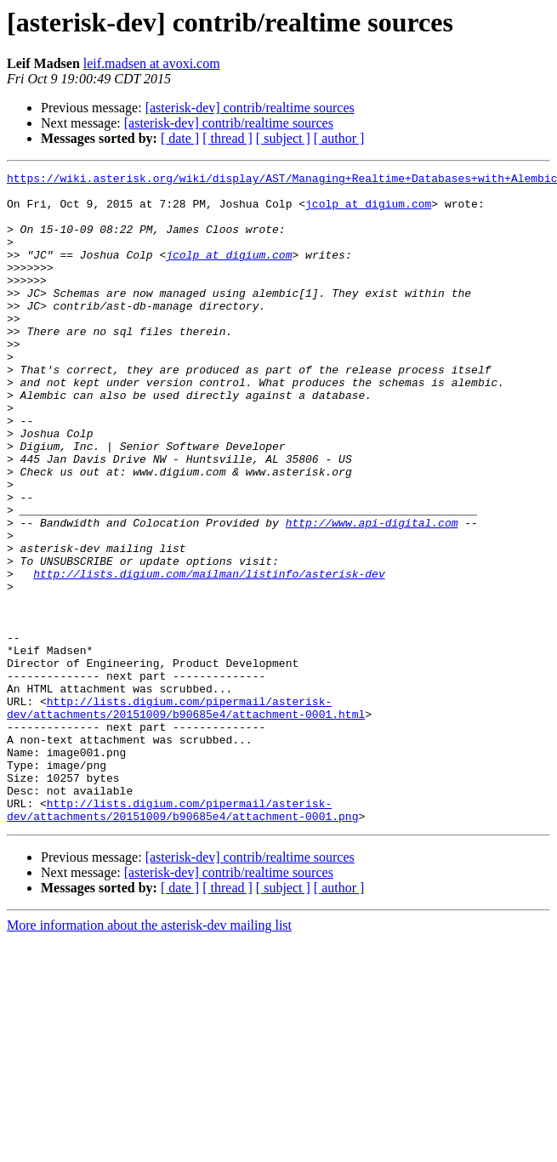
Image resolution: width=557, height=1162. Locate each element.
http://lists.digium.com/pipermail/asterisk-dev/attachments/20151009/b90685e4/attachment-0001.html (186, 815)
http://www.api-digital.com (372, 593)
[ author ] (339, 138)
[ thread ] (227, 138)
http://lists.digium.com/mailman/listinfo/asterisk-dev (208, 655)
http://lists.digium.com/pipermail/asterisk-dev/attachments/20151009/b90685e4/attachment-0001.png (182, 938)
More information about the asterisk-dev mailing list (149, 1055)
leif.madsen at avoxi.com (151, 63)
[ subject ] (283, 138)
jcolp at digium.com (368, 211)
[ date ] (180, 138)
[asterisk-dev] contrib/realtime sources (250, 107)
